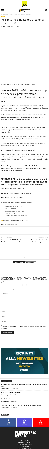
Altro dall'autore (30, 247)
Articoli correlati (19, 247)
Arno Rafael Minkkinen (8, 384)
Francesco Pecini (5, 374)
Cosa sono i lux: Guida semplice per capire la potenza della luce (21, 391)
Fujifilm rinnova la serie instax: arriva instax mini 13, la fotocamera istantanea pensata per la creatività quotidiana (8, 265)
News (6, 14)
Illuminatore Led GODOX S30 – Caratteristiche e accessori (11, 226)
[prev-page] (23, 270)
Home (2, 14)
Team (4, 26)
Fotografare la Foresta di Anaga (11, 378)
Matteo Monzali (5, 386)
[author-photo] (24, 236)
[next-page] (26, 270)
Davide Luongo (5, 380)
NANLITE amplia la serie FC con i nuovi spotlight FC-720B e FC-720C (24, 264)
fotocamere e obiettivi (11, 210)
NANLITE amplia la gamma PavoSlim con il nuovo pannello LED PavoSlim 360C (40, 264)
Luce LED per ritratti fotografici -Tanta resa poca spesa (37, 226)
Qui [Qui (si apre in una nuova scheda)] (2, 205)
